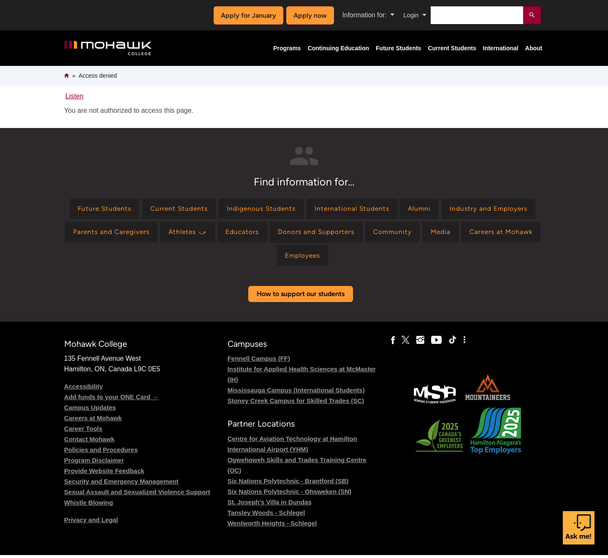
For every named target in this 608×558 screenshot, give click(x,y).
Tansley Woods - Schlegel (266, 515)
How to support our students (301, 297)
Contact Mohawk (89, 442)
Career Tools (83, 431)
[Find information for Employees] (365, 258)
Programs (287, 48)
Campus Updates (90, 410)
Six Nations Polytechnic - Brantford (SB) (288, 483)
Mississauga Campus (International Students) (296, 393)
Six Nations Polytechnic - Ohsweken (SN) (289, 494)
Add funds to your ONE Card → (111, 399)
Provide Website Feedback (104, 473)
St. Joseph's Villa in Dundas (270, 505)
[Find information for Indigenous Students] (309, 209)
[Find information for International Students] (402, 209)
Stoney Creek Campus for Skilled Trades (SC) (296, 403)
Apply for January (247, 15)
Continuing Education (338, 48)
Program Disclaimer (94, 463)
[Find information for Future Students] (148, 209)
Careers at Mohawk (93, 421)
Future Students (398, 48)
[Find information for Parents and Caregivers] (216, 233)
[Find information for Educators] (353, 233)
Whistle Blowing (88, 505)
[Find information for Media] (232, 258)
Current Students (452, 48)
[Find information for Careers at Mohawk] (294, 258)
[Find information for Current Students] (225, 209)
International (500, 48)
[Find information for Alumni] (472, 209)
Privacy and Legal (91, 522)
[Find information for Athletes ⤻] (296, 233)
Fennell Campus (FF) (259, 361)
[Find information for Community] (506, 233)
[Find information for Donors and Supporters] (428, 233)
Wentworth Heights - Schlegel (272, 526)
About (533, 48)
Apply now (309, 15)
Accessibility (83, 389)
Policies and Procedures (101, 452)
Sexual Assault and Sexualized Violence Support (137, 494)
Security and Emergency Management (121, 484)
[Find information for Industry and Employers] (119, 233)
